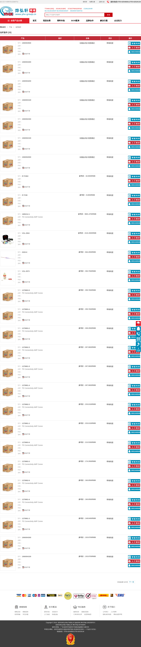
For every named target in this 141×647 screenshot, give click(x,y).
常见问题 (25, 614)
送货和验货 (87, 614)
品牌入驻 (102, 2)
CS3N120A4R (88, 9)
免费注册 (92, 2)
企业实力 (118, 21)
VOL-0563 (26, 233)
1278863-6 (26, 442)
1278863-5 (26, 290)
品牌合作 (90, 21)
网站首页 (3, 27)
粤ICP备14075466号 (79, 625)
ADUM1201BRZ (61, 9)
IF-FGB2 (25, 176)
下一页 (131, 582)
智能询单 (136, 43)
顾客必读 (17, 612)
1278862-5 (26, 347)
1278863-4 (26, 309)
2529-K (24, 252)
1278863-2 (26, 328)
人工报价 (136, 48)
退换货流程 (84, 612)
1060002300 (26, 119)
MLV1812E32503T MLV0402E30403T (56, 11)
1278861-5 (26, 366)
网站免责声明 (118, 614)
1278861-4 (26, 385)
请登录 (85, 2)
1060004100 (26, 556)
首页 (34, 21)
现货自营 (47, 21)
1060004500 (26, 43)
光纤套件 (4, 32)
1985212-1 (26, 214)
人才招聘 (113, 612)
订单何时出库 (77, 614)
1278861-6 (26, 499)
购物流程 (25, 612)
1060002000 (26, 157)
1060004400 (26, 62)
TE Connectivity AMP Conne (32, 217)
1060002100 (26, 138)
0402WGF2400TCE (76, 11)
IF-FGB (24, 195)
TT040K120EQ (49, 9)
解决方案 (104, 21)
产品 (10, 27)
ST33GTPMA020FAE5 (75, 9)
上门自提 (47, 614)
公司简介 (105, 612)
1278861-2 (26, 423)
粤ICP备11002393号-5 (88, 622)
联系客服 (17, 614)
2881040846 (135, 52)
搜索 (108, 15)
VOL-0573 (26, 271)
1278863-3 (26, 461)
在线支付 (55, 612)
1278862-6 (26, 480)
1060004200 (26, 81)
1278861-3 (26, 518)
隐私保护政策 (107, 614)
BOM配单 (75, 21)
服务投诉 (76, 612)
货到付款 (47, 612)
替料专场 (61, 21)
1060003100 (26, 100)
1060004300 (26, 537)
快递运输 (55, 614)
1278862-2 (26, 404)
